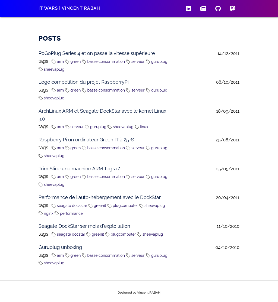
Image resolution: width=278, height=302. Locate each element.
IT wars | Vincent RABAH (69, 8)
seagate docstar (68, 234)
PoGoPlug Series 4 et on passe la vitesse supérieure (97, 53)
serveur (135, 61)
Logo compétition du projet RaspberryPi (84, 82)
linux (141, 127)
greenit (97, 205)
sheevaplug (51, 69)
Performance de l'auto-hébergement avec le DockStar (100, 197)
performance (69, 213)
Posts (50, 38)
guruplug (156, 61)
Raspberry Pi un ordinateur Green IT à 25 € (86, 139)
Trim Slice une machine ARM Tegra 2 (80, 168)
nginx (46, 213)
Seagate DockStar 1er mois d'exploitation (84, 226)
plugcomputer (123, 205)
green (73, 61)
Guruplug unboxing (60, 247)
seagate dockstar (69, 205)
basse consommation (103, 61)
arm (58, 61)
